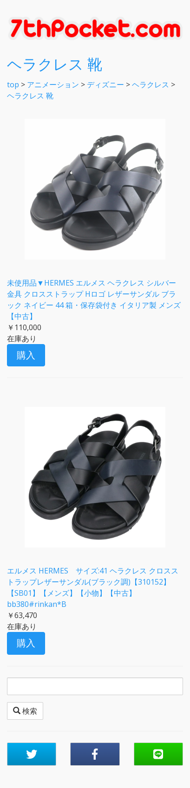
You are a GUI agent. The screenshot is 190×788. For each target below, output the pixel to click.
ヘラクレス (150, 84)
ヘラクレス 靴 (54, 64)
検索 (25, 711)
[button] (31, 754)
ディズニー (105, 84)
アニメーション (53, 84)
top (13, 84)
